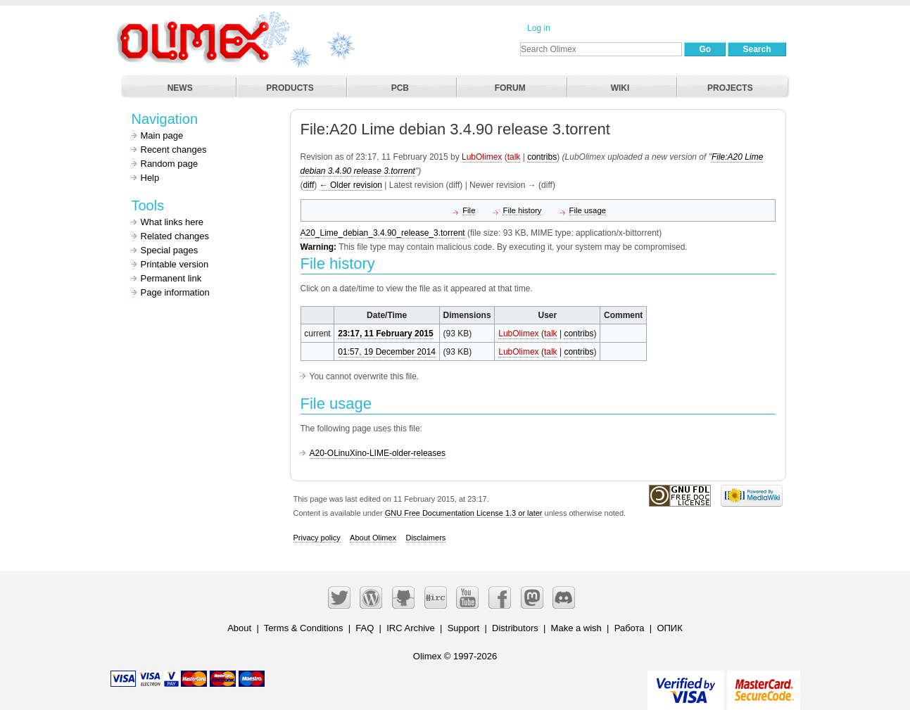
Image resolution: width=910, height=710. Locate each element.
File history (522, 210)
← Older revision (351, 185)
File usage (588, 210)
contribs (542, 157)
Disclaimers (425, 537)
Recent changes (174, 149)
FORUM (510, 88)
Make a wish (576, 628)
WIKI (620, 88)
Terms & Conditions (303, 628)
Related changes (175, 236)
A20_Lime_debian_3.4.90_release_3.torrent (383, 233)
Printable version (175, 264)
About (239, 628)
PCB (400, 88)
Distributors (515, 628)
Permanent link (171, 278)
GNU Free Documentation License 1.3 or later (464, 513)
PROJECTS (730, 88)
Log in (538, 28)
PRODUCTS (289, 88)
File (468, 210)
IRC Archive (410, 628)
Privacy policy (317, 537)
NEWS (180, 88)
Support (464, 628)
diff (309, 185)
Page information (175, 292)
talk (514, 157)
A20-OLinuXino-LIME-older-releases (377, 453)
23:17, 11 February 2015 (385, 333)
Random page (169, 163)
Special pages (169, 250)
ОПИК (669, 628)
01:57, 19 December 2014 (387, 352)
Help (150, 177)
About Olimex (373, 537)
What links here (172, 222)
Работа (629, 628)
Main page (162, 135)
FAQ (364, 628)
